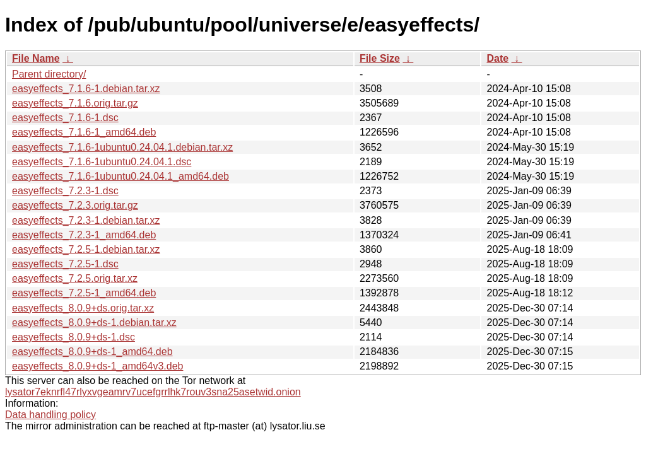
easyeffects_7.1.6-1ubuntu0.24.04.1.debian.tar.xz (122, 147)
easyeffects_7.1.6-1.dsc (65, 117)
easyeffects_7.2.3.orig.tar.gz (75, 205)
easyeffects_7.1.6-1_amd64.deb (84, 132)
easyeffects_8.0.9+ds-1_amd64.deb (92, 351)
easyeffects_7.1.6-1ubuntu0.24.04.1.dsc (101, 161)
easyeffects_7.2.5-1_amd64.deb (84, 293)
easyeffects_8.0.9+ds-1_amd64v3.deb (97, 366)
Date (497, 58)
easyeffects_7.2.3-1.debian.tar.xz (86, 220)
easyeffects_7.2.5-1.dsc (65, 264)
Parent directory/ (49, 74)
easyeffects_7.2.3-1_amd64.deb (84, 235)
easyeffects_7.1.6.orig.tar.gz (75, 103)
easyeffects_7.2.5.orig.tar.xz (75, 278)
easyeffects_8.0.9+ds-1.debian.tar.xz (94, 322)
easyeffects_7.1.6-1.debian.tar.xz (86, 88)
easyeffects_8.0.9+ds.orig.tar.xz (83, 308)
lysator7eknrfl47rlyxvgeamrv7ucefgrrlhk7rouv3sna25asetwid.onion (153, 392)
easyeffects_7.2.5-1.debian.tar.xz (86, 249)
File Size (380, 58)
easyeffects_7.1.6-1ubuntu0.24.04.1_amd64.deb (120, 176)
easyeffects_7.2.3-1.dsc (65, 190)
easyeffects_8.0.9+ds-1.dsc (73, 337)
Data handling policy (50, 414)
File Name (36, 58)
